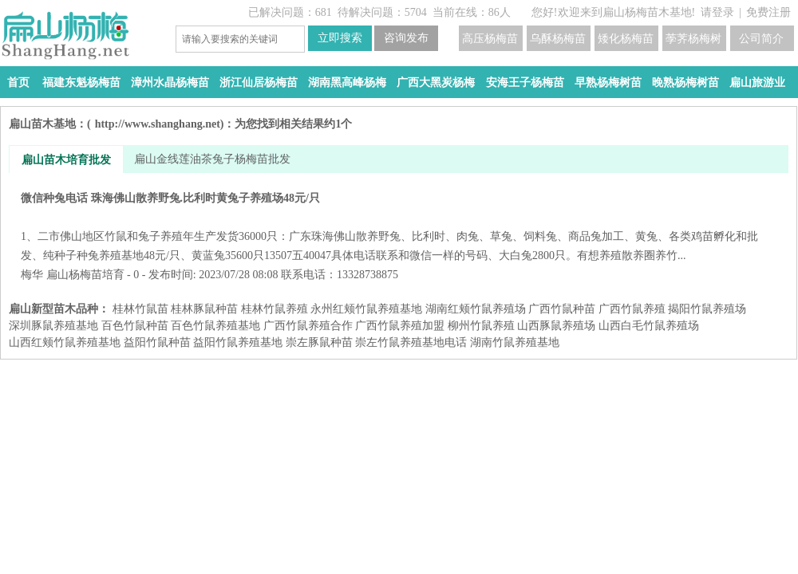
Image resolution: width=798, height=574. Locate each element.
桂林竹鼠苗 (140, 309)
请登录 (717, 12)
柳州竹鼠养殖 (481, 326)
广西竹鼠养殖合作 (308, 326)
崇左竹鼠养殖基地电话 (411, 342)
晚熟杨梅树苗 (685, 82)
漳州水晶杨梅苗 (170, 82)
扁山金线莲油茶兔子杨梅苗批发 (212, 159)
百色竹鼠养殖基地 (215, 326)
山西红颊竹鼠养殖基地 (64, 342)
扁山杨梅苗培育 (85, 275)
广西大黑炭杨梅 (436, 82)
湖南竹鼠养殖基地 (514, 342)
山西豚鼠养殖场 (556, 326)
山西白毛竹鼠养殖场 (648, 326)
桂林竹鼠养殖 (274, 309)
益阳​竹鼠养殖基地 (237, 342)
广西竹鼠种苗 (561, 309)
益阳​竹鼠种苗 (157, 342)
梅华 (32, 275)
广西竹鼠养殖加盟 (399, 326)
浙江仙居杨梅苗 (258, 82)
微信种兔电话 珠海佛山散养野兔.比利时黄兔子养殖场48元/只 (398, 226)
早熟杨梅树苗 (608, 82)
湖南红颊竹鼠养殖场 (475, 309)
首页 (18, 82)
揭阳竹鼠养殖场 (707, 309)
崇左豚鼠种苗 (319, 342)
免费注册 (768, 12)
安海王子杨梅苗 (525, 82)
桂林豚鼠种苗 (204, 309)
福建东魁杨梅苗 (81, 82)
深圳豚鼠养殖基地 (53, 326)
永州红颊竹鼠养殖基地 (366, 309)
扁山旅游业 (757, 82)
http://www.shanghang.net (157, 124)
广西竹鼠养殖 (632, 309)
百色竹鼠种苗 (134, 326)
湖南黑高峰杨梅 (347, 82)
